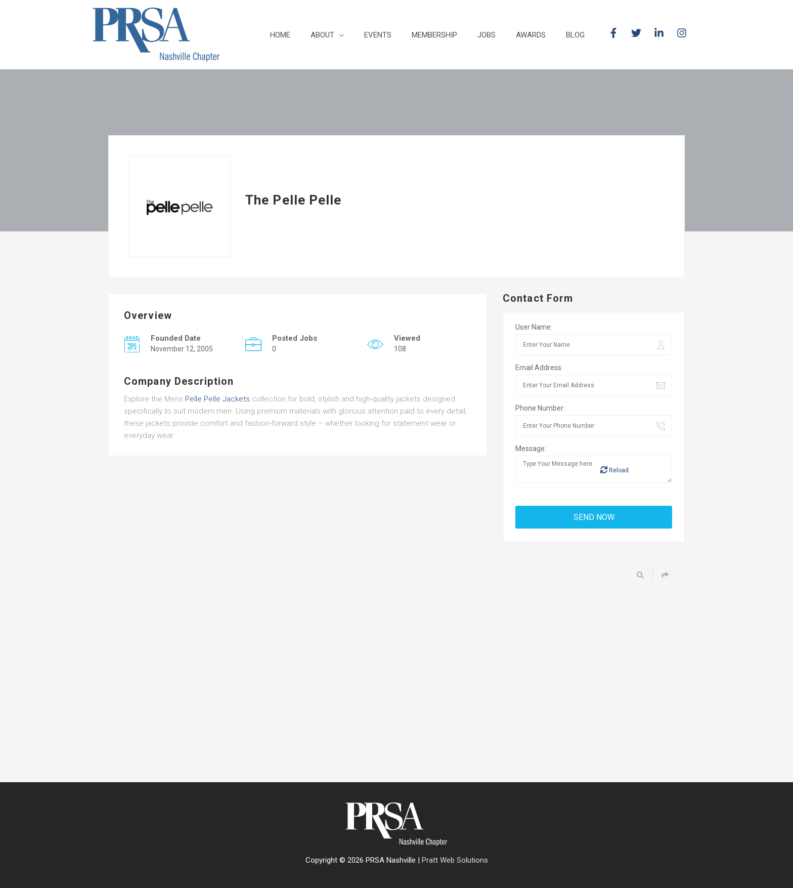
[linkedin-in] (664, 33)
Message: (530, 449)
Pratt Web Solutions (455, 860)
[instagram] (683, 33)
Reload (614, 470)
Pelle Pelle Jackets (217, 398)
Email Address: (539, 368)
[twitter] (641, 33)
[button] (327, 34)
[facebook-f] (618, 33)
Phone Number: (540, 408)
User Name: (533, 327)
